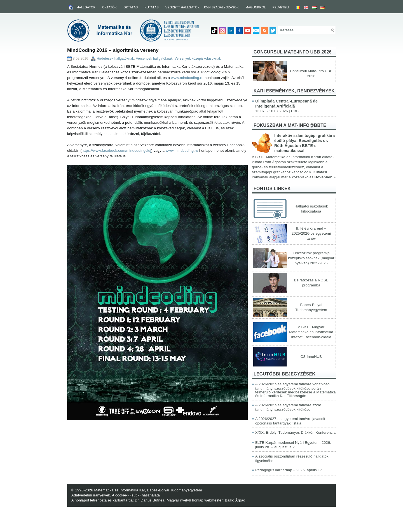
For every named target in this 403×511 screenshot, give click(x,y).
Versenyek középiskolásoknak (198, 58)
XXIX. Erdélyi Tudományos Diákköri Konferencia (295, 432)
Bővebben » (325, 177)
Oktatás (130, 7)
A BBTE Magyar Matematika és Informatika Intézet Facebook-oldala (311, 332)
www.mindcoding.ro (187, 78)
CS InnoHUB (311, 356)
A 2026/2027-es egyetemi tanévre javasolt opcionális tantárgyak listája (290, 421)
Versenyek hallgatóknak (154, 58)
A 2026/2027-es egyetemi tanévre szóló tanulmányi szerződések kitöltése (288, 407)
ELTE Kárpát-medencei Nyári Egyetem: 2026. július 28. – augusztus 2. (293, 444)
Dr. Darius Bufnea (150, 500)
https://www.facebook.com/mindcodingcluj (116, 150)
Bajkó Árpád (235, 500)
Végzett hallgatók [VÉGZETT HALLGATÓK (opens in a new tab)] (182, 7)
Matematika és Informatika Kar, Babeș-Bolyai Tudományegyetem (148, 490)
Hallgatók (86, 7)
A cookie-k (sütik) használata (136, 495)
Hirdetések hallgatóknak (115, 58)
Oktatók (109, 7)
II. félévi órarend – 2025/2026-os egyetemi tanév (311, 233)
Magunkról (255, 7)
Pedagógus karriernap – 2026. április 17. (289, 470)
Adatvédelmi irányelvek (90, 495)
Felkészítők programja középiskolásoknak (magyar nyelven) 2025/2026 (311, 258)
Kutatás (151, 7)
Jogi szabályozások (221, 7)
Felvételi (281, 7)
